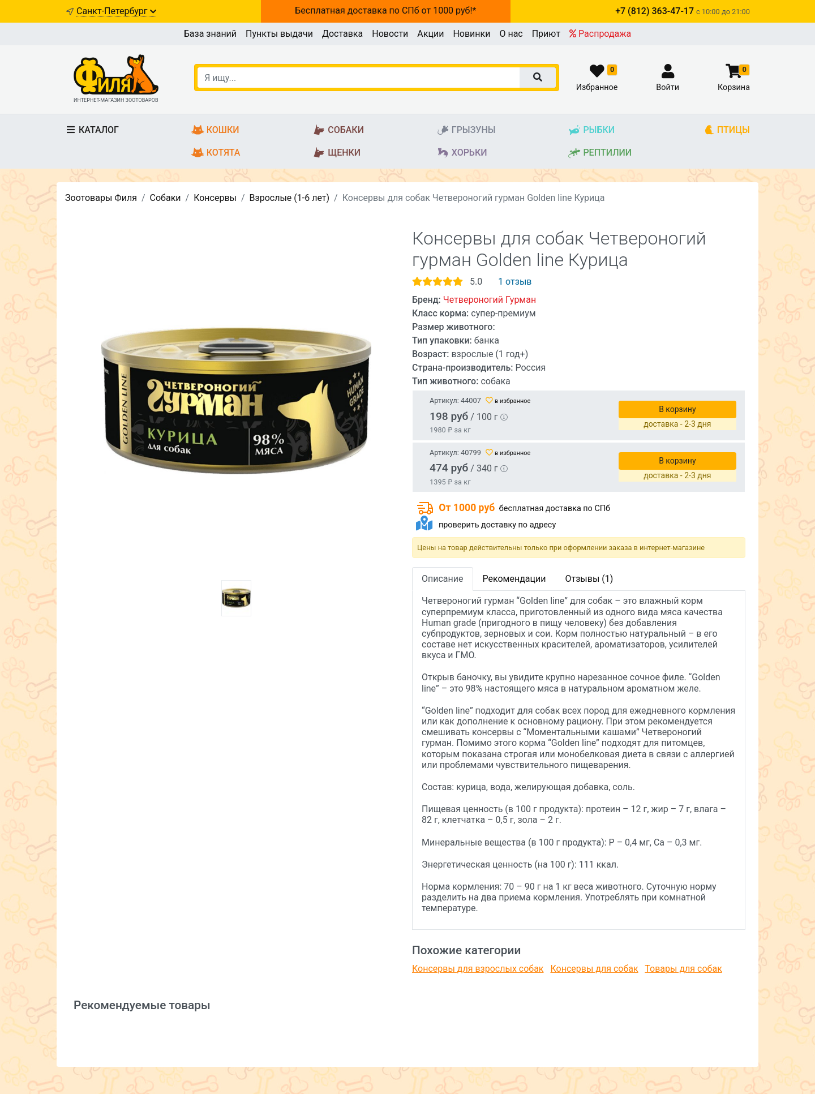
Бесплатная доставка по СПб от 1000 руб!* (385, 10)
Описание (443, 578)
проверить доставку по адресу (497, 525)
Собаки (338, 130)
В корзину (677, 409)
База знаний (210, 33)
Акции (430, 33)
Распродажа (600, 33)
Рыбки (591, 130)
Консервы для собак (594, 968)
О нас (510, 33)
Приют (546, 33)
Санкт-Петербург (116, 11)
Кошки (215, 130)
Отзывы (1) (589, 578)
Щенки (336, 153)
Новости (390, 33)
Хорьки (461, 153)
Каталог (92, 130)
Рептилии (600, 153)
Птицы (727, 130)
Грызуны (466, 130)
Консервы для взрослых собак (478, 968)
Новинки (471, 33)
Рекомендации (514, 578)
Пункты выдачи (279, 33)
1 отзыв (514, 281)
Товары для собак (683, 968)
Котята (216, 153)
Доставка (342, 33)
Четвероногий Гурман (489, 299)
